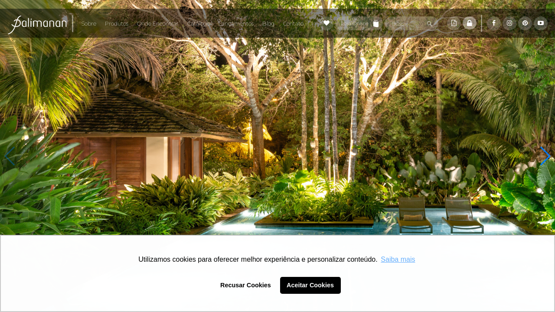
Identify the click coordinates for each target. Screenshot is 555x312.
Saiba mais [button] (398, 259)
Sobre (88, 23)
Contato (293, 23)
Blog (268, 23)
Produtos (116, 23)
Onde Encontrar (158, 23)
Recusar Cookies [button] (245, 285)
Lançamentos (236, 23)
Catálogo (198, 23)
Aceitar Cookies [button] (310, 285)
